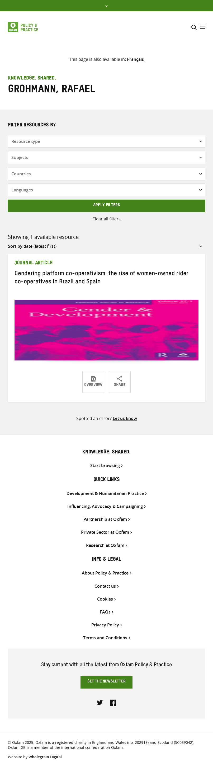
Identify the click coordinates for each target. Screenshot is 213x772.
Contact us (105, 586)
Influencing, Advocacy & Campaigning (105, 506)
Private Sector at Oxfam (105, 532)
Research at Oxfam (105, 545)
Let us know (125, 418)
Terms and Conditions (105, 637)
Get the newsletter (106, 682)
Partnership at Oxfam (105, 519)
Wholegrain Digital (45, 756)
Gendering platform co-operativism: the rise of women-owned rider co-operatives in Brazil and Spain (101, 278)
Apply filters (106, 206)
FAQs (105, 612)
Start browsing (105, 465)
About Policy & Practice (105, 573)
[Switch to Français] (135, 59)
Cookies (105, 599)
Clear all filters (106, 219)
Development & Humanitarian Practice (105, 493)
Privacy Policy (105, 624)
